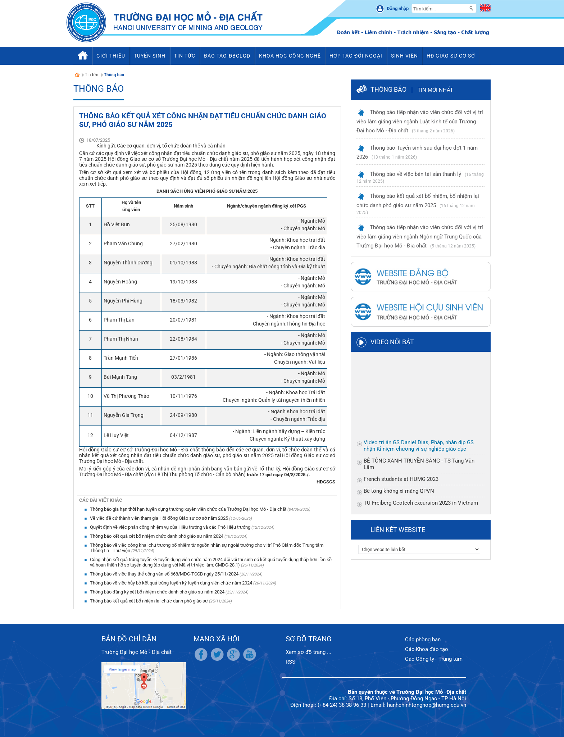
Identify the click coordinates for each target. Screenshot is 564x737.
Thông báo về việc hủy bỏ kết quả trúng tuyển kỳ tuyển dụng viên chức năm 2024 (171, 583)
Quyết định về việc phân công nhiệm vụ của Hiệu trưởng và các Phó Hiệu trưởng (170, 527)
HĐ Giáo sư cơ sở (451, 56)
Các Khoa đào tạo (426, 649)
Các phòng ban (423, 639)
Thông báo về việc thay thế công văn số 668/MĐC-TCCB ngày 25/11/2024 (165, 574)
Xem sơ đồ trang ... (308, 652)
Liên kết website (397, 529)
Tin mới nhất (435, 90)
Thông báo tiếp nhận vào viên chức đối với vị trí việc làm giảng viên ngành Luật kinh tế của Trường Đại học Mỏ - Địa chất (419, 121)
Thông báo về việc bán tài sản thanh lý (415, 174)
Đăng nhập (398, 8)
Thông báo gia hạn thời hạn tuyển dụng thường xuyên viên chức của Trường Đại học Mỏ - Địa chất (188, 509)
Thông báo (114, 74)
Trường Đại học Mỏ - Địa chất (136, 652)
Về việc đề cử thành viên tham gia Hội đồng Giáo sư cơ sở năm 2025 (159, 518)
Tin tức (91, 74)
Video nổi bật (392, 342)
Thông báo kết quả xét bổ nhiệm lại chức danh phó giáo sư (149, 601)
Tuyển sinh (149, 56)
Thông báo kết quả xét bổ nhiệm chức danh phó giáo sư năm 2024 (157, 536)
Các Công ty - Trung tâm (434, 659)
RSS (290, 662)
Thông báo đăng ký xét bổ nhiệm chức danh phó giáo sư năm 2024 (158, 592)
